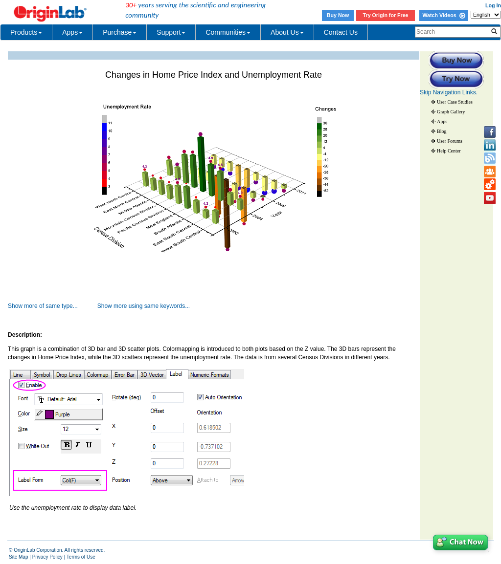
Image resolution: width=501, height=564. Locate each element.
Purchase (120, 32)
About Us (287, 32)
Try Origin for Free (386, 15)
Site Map (18, 557)
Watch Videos (443, 15)
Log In (493, 5)
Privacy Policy (47, 557)
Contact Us (341, 32)
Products (26, 32)
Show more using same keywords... (143, 306)
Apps (72, 32)
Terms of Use (81, 557)
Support (171, 32)
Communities (227, 32)
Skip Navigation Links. (449, 92)
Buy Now (338, 15)
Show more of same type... (43, 306)
